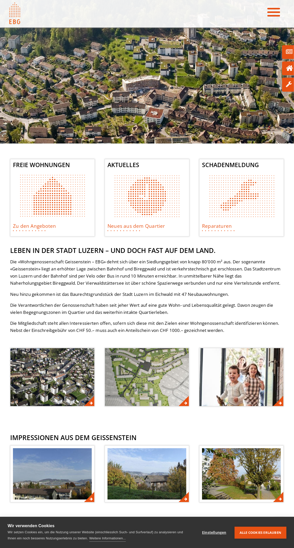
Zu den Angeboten (34, 226)
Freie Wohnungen (41, 165)
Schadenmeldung (230, 165)
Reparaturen (217, 226)
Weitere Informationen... (107, 538)
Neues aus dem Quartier (136, 226)
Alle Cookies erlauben (260, 532)
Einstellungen (214, 532)
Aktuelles (123, 165)
